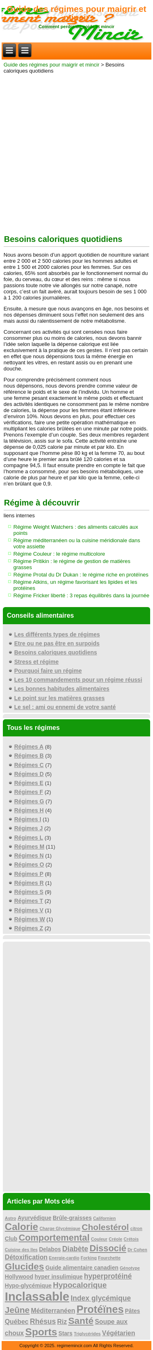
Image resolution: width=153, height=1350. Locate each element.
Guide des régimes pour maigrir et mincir (76, 13)
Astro (10, 1218)
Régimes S (29, 892)
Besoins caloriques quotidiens (55, 652)
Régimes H (29, 810)
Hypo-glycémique (28, 1286)
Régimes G (29, 801)
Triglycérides (87, 1333)
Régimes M (29, 846)
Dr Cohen (137, 1249)
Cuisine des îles (21, 1249)
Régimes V (29, 910)
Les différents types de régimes (57, 634)
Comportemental (54, 1238)
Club (11, 1239)
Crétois (131, 1239)
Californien (104, 1218)
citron (136, 1228)
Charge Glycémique (60, 1228)
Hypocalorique (80, 1285)
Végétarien (118, 1333)
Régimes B (29, 755)
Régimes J (28, 828)
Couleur (99, 1239)
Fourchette (109, 1257)
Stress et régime (36, 661)
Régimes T (28, 901)
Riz (62, 1321)
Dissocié (107, 1248)
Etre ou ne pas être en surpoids (57, 643)
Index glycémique (101, 1298)
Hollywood (19, 1277)
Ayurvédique (34, 1218)
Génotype (130, 1268)
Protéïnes (100, 1309)
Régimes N (29, 855)
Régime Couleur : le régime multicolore (59, 554)
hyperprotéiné (108, 1276)
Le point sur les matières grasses (59, 698)
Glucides (24, 1266)
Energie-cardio (64, 1257)
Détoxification (26, 1257)
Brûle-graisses (72, 1218)
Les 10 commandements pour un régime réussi (78, 679)
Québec (17, 1321)
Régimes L (28, 837)
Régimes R (29, 883)
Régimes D (29, 774)
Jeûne (17, 1310)
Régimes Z (28, 928)
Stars (65, 1333)
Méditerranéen (53, 1310)
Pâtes (132, 1311)
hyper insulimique (59, 1277)
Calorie (21, 1226)
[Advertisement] (76, 152)
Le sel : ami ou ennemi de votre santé (65, 707)
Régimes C (29, 765)
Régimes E (29, 783)
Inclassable (37, 1296)
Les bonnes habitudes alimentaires (61, 688)
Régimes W (29, 919)
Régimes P (29, 874)
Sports (41, 1331)
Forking (89, 1257)
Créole (115, 1239)
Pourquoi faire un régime (48, 670)
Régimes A (29, 746)
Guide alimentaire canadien (81, 1268)
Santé (80, 1320)
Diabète (75, 1249)
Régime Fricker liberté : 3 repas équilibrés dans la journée (81, 595)
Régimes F (28, 792)
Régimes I (27, 819)
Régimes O (29, 864)
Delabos (50, 1249)
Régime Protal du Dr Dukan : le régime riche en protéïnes (81, 575)
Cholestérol (105, 1227)
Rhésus (43, 1321)
